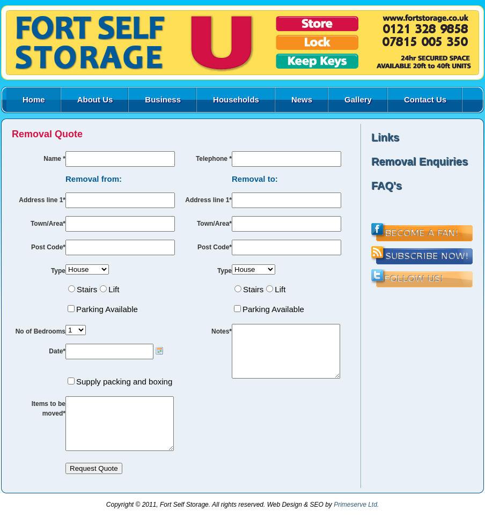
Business (163, 99)
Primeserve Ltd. (356, 514)
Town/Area (48, 223)
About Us (95, 99)
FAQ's (386, 185)
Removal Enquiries (419, 161)
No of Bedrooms (40, 331)
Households (236, 99)
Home (34, 99)
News (301, 99)
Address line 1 (42, 200)
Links (385, 137)
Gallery (358, 99)
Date (57, 351)
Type (58, 271)
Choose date (159, 350)
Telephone (214, 158)
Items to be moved (48, 408)
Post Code (48, 247)
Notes (221, 331)
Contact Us (425, 99)
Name (54, 158)
